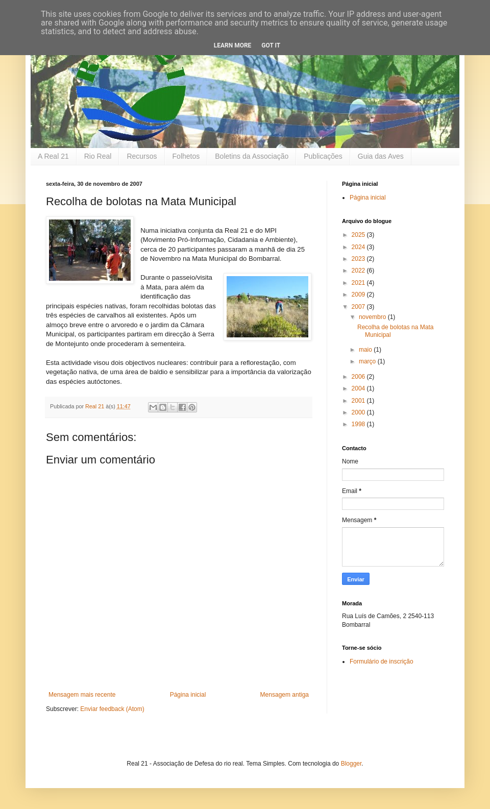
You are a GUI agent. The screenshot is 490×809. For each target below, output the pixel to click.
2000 (359, 412)
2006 (359, 376)
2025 (359, 234)
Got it (270, 45)
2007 (359, 306)
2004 (359, 388)
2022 (359, 270)
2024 (359, 247)
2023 (359, 258)
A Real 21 (53, 156)
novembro (373, 317)
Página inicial (188, 694)
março (368, 361)
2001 (359, 400)
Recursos (142, 156)
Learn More (233, 45)
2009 (359, 294)
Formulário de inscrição (381, 661)
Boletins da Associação (251, 156)
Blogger (351, 763)
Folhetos (186, 156)
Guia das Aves (381, 156)
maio (366, 349)
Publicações (323, 156)
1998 (359, 424)
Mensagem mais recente (81, 694)
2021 (359, 282)
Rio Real (98, 156)
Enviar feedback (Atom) (112, 709)
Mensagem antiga (284, 694)
